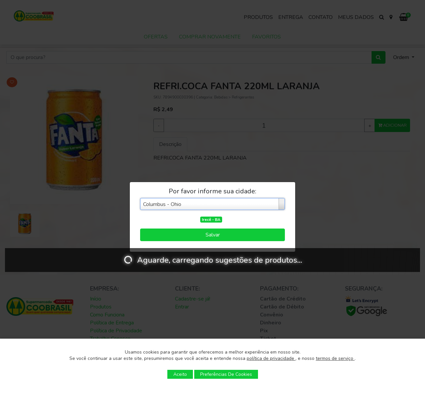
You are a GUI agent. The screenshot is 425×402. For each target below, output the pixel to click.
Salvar (213, 234)
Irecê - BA (211, 219)
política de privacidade (271, 358)
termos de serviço (335, 358)
